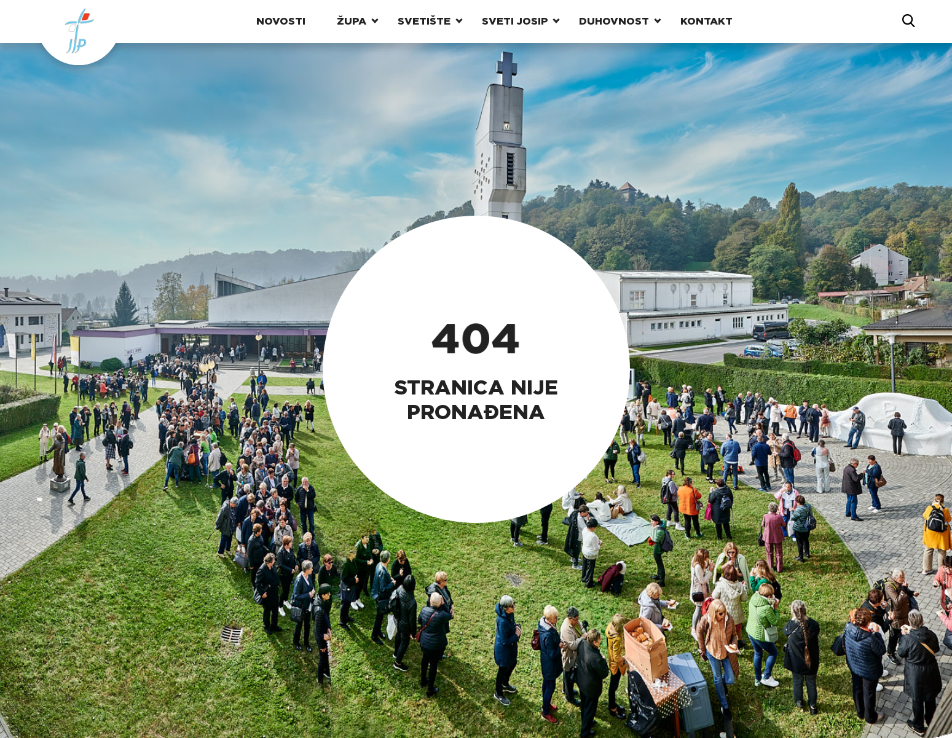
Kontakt (706, 21)
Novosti (280, 21)
